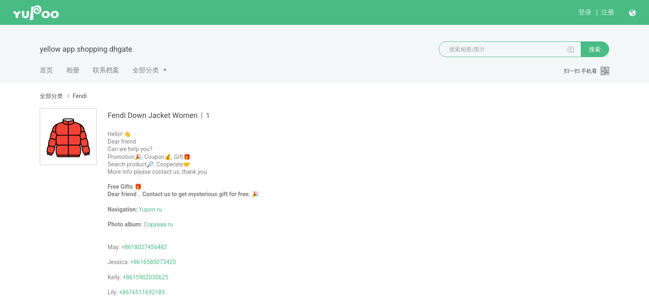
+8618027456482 (144, 247)
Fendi (79, 96)
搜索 (595, 49)
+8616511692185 (142, 292)
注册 (607, 12)
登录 (584, 12)
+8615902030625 (145, 277)
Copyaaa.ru (158, 224)
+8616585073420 (153, 262)
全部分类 (145, 70)
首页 (46, 70)
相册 (72, 70)
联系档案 (106, 70)
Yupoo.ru (150, 209)
